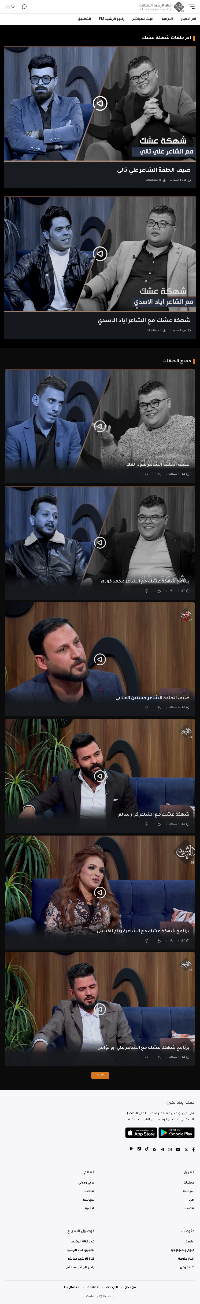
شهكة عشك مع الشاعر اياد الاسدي (144, 321)
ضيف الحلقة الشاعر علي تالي (154, 171)
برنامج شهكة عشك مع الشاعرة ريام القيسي (143, 931)
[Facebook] (193, 1150)
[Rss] (155, 1150)
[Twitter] (186, 1150)
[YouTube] (178, 1150)
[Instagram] (170, 1150)
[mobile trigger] (190, 6)
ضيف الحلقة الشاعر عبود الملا (158, 465)
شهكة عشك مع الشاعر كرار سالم (153, 814)
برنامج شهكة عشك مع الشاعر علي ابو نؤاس (143, 1048)
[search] (24, 7)
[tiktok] (147, 1150)
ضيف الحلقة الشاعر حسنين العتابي (152, 698)
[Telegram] (162, 1150)
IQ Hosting (106, 1297)
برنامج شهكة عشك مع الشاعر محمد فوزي (145, 581)
